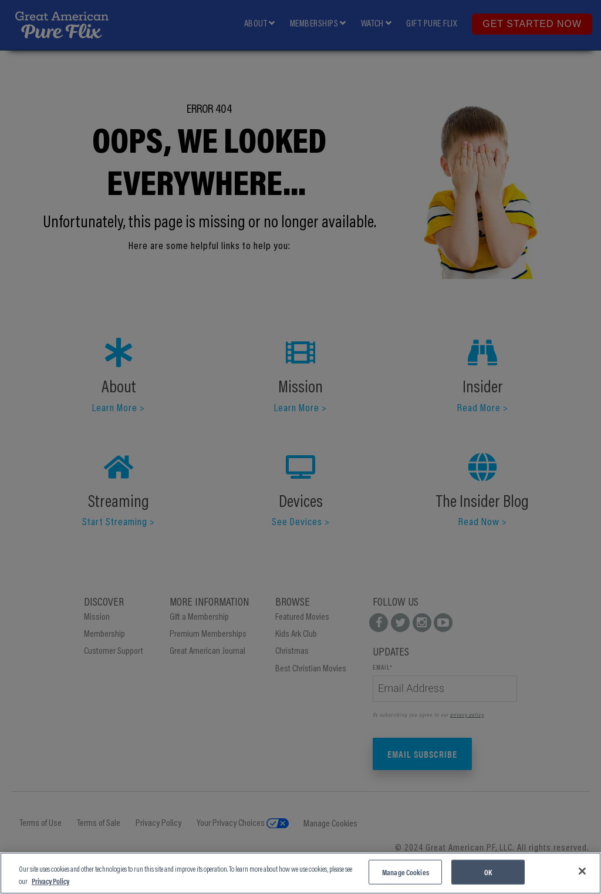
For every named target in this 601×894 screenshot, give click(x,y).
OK (488, 872)
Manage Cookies (405, 872)
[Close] (582, 871)
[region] (300, 873)
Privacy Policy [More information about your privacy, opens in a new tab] (50, 880)
